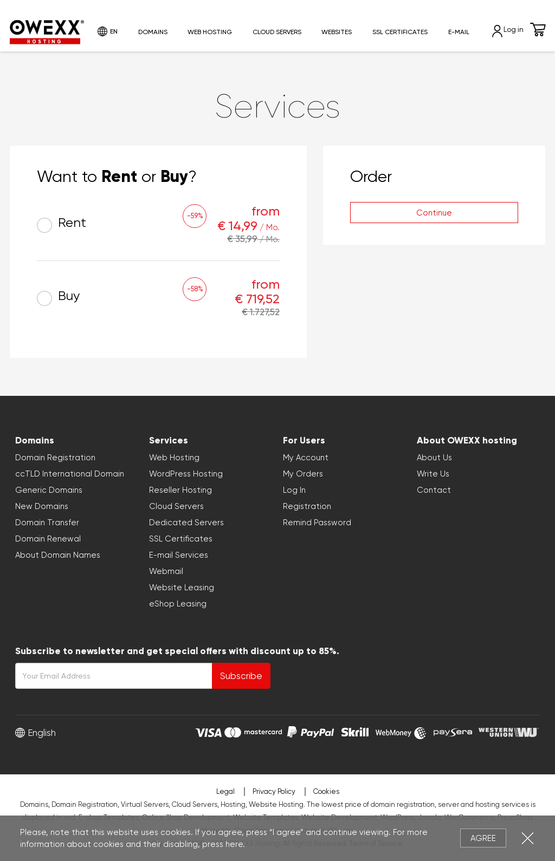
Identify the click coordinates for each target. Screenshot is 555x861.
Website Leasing (181, 587)
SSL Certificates (400, 32)
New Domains (41, 506)
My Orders (303, 474)
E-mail (458, 32)
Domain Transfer (47, 522)
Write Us (433, 474)
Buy (58, 297)
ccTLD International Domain (69, 474)
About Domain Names (57, 555)
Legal (225, 791)
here (234, 844)
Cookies (326, 791)
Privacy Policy (274, 791)
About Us (434, 457)
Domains (152, 32)
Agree (483, 838)
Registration (307, 506)
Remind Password (317, 522)
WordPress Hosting (186, 474)
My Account (305, 457)
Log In (294, 490)
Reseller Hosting (180, 490)
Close (527, 838)
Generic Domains (48, 490)
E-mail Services (178, 555)
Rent (61, 224)
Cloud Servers (277, 32)
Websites (336, 32)
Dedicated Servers (186, 522)
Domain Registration (55, 457)
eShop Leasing (177, 604)
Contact (434, 490)
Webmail (166, 571)
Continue (434, 213)
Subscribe (241, 675)
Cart (538, 29)
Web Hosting (210, 32)
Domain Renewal (48, 539)
